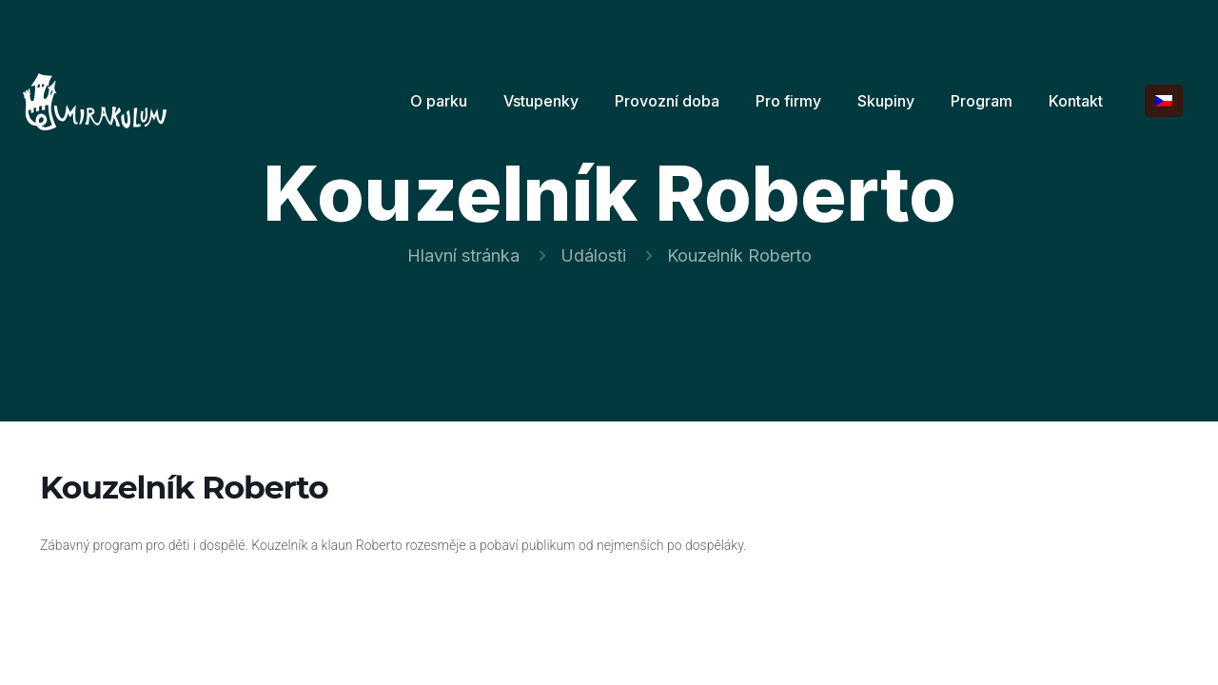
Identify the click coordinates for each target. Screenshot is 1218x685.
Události (593, 255)
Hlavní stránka (463, 255)
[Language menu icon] (1164, 101)
